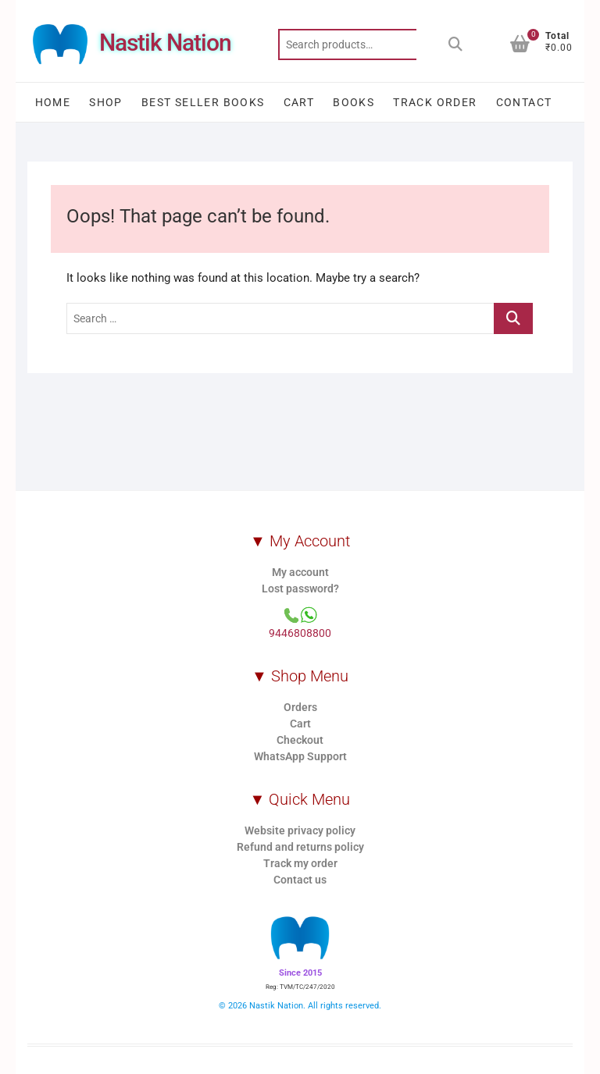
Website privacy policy (300, 830)
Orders (300, 707)
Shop (106, 102)
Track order (435, 102)
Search (455, 44)
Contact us (300, 879)
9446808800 (300, 633)
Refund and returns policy (300, 847)
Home (53, 102)
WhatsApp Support (300, 756)
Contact (524, 102)
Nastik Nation (165, 42)
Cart (299, 102)
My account (300, 572)
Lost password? (300, 588)
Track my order (300, 863)
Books (353, 102)
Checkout (300, 740)
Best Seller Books (203, 102)
